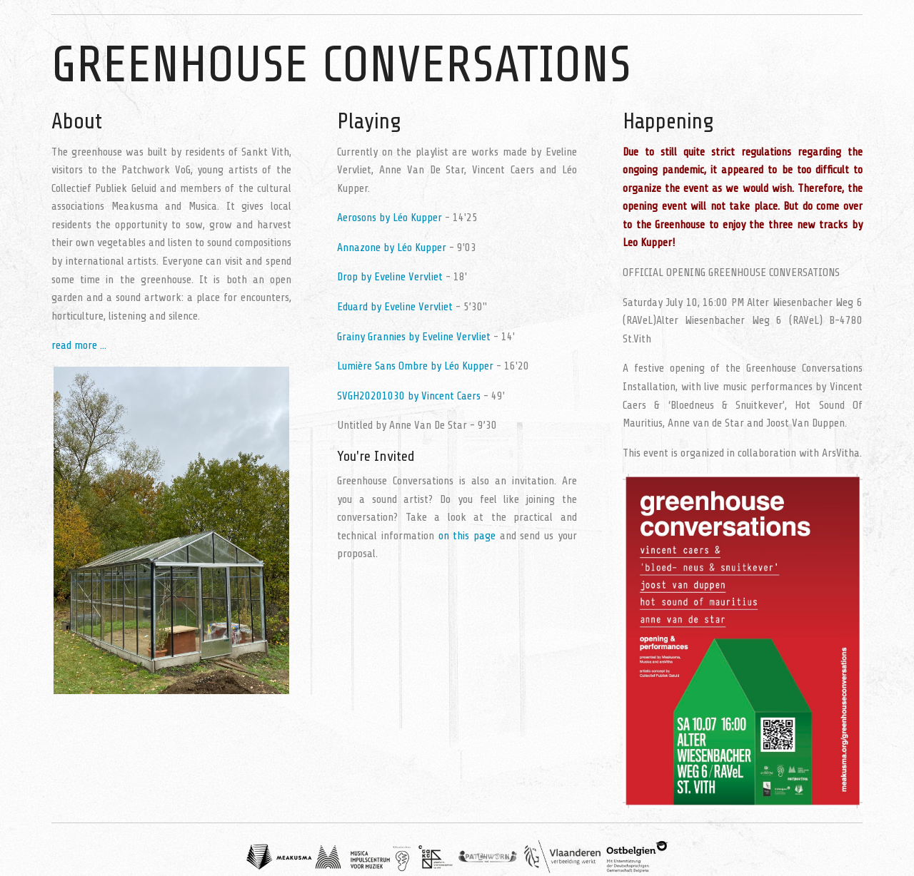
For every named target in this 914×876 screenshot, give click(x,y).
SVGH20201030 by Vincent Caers (409, 395)
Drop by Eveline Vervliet (390, 276)
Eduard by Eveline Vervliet (395, 306)
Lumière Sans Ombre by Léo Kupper (415, 366)
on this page (467, 535)
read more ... (78, 345)
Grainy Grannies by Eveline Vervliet (414, 336)
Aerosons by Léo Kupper (389, 217)
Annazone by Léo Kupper (391, 247)
